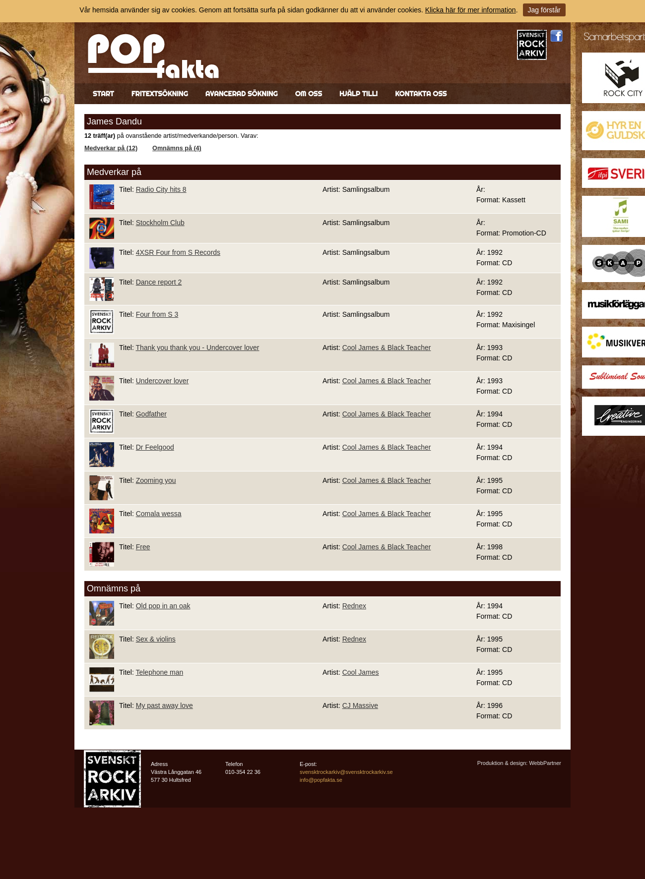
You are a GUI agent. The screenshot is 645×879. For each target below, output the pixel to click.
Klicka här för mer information (470, 10)
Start (103, 93)
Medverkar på (114, 172)
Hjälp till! (358, 93)
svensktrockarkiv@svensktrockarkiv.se (346, 772)
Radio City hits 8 (161, 189)
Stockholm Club (160, 223)
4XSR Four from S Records (178, 252)
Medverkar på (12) (110, 148)
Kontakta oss (421, 93)
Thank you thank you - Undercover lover (197, 348)
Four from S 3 (157, 314)
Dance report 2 (159, 282)
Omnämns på (113, 588)
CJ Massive (360, 705)
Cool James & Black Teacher (386, 348)
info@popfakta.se (321, 780)
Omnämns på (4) (176, 148)
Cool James (360, 672)
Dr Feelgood (155, 447)
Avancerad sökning (241, 93)
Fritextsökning (159, 93)
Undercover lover (162, 381)
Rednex (354, 606)
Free (143, 547)
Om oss (308, 93)
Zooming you (156, 480)
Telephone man (159, 672)
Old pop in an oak (163, 606)
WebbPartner (545, 763)
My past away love (164, 705)
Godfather (151, 414)
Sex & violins (156, 639)
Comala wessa (159, 514)
